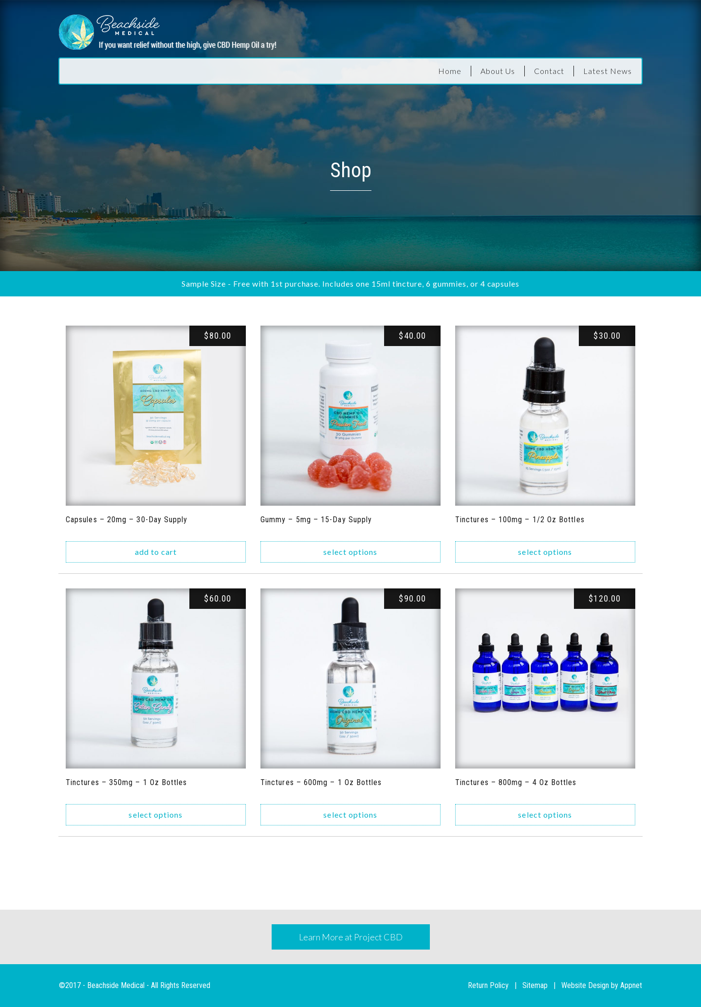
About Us (497, 70)
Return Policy (488, 985)
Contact (549, 70)
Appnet (631, 985)
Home (449, 70)
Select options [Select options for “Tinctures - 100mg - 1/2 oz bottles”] (545, 551)
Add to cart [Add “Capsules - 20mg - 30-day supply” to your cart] (156, 551)
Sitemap (535, 985)
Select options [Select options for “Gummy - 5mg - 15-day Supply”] (350, 551)
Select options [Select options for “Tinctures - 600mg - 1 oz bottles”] (350, 814)
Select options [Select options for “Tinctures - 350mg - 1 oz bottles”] (156, 814)
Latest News (607, 70)
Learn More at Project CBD (351, 937)
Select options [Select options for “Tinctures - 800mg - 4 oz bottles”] (545, 814)
